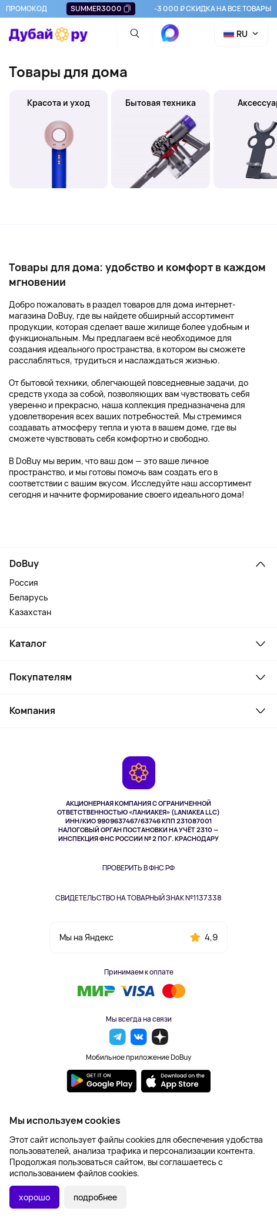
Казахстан (30, 612)
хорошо (34, 1197)
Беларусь (28, 597)
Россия (23, 582)
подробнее (95, 1197)
